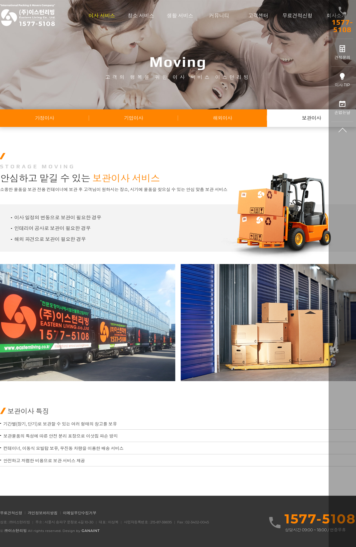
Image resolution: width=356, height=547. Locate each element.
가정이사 (44, 118)
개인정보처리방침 (43, 513)
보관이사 (311, 118)
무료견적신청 (11, 513)
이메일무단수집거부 (79, 513)
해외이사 (222, 118)
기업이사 (133, 118)
